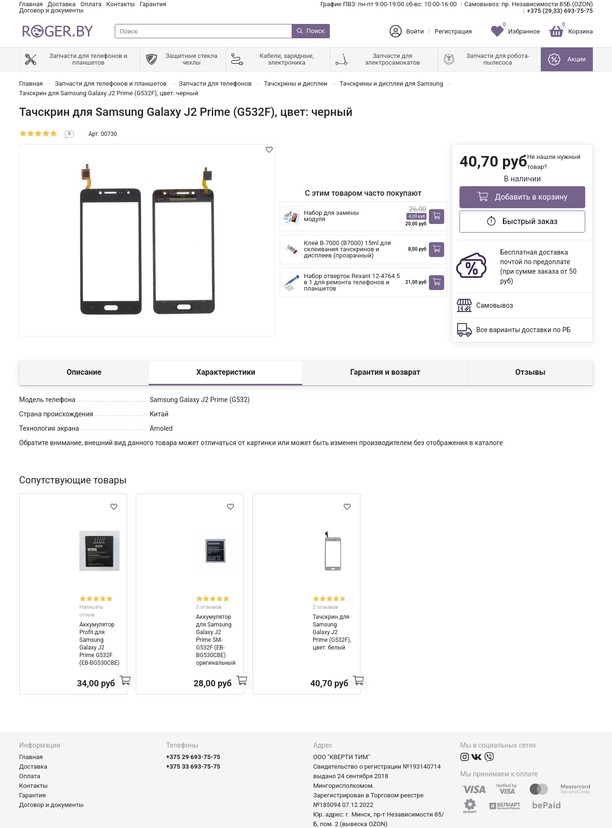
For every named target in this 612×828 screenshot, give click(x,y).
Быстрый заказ (522, 221)
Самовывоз (494, 305)
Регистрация (453, 31)
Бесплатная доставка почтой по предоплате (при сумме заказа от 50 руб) (538, 266)
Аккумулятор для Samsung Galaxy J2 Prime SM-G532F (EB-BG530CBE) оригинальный (189, 616)
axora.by (581, 820)
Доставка (61, 4)
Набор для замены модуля (331, 216)
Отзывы (530, 372)
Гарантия (153, 4)
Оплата (90, 4)
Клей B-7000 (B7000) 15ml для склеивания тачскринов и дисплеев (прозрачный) (347, 249)
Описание (83, 372)
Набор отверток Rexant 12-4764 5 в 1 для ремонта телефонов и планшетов (352, 282)
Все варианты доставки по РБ (523, 330)
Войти (415, 31)
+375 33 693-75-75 (193, 727)
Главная (31, 4)
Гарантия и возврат (385, 372)
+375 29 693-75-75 (193, 717)
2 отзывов (309, 598)
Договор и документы (51, 10)
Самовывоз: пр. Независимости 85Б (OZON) (528, 4)
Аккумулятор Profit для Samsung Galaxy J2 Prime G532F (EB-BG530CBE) (70, 616)
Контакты (120, 4)
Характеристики (226, 372)
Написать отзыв (84, 598)
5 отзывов (193, 598)
